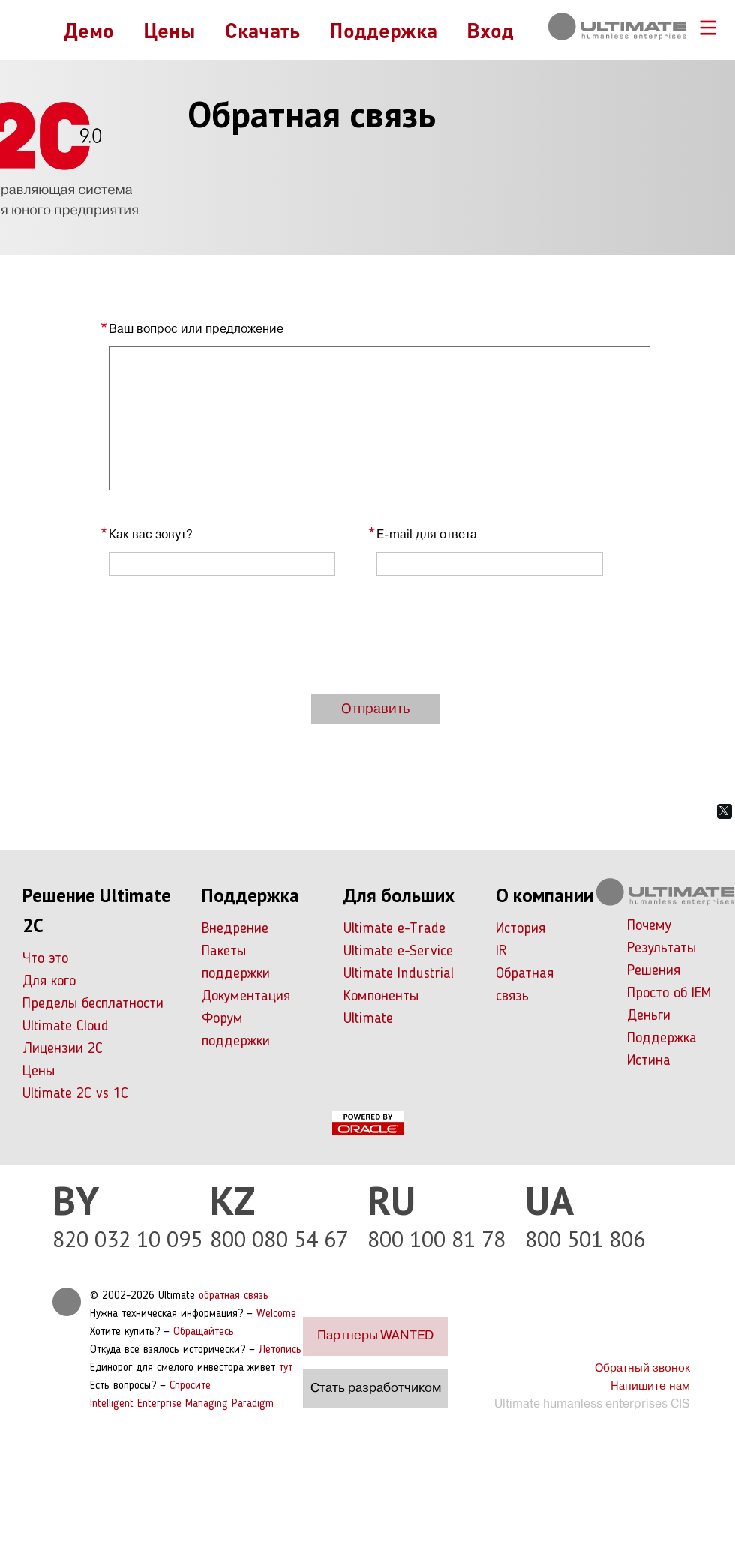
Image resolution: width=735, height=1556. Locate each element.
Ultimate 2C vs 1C (75, 1094)
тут (285, 1368)
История (520, 929)
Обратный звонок (642, 1368)
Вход (490, 30)
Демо (89, 30)
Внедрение (235, 929)
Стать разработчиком (375, 1388)
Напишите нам (650, 1386)
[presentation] (223, 635)
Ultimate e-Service (398, 951)
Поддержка (383, 30)
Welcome (276, 1314)
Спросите (190, 1386)
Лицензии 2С (62, 1049)
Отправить (375, 709)
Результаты (661, 948)
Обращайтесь (203, 1332)
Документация (246, 996)
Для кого (49, 981)
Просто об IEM (669, 993)
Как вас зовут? (151, 535)
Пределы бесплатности (93, 1004)
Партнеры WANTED (375, 1336)
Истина (648, 1061)
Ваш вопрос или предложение (196, 330)
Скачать (262, 30)
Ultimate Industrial (399, 974)
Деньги (648, 1016)
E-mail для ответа (426, 535)
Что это (45, 959)
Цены (169, 30)
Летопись (280, 1350)
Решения (653, 971)
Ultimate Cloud (65, 1026)
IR (501, 951)
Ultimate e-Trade (395, 929)
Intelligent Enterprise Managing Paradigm (182, 1404)
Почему (649, 926)
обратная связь (233, 1296)
